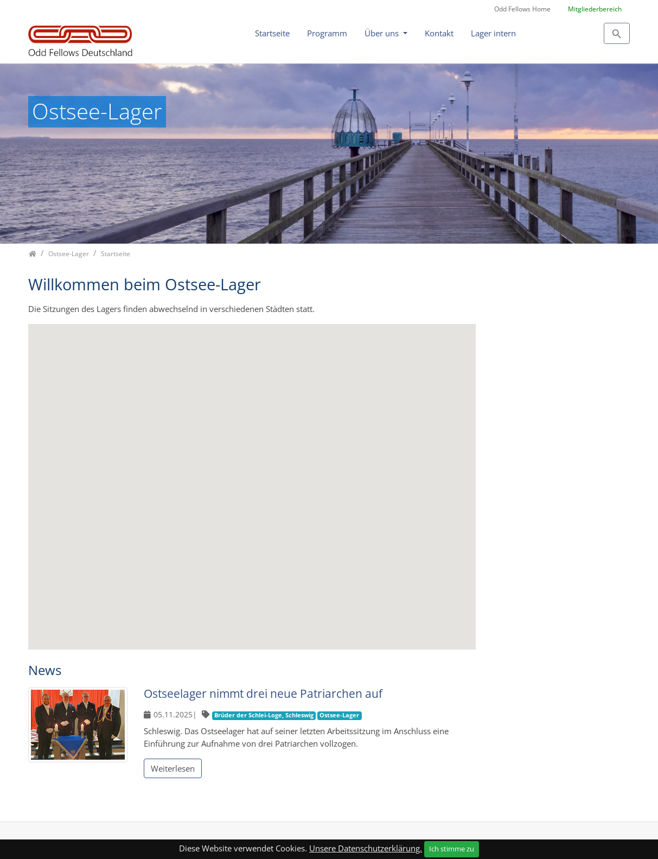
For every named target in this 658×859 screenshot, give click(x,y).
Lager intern (493, 33)
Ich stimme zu (451, 849)
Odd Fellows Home (522, 9)
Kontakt (439, 33)
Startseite (272, 33)
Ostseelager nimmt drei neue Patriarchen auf (263, 693)
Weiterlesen (173, 768)
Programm (327, 33)
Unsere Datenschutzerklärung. (365, 848)
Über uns (383, 33)
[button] (193, 405)
